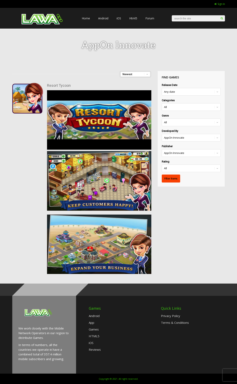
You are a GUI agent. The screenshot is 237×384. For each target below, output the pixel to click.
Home (86, 18)
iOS (119, 18)
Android (103, 18)
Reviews (95, 349)
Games (94, 329)
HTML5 (94, 336)
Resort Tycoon (59, 85)
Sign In (220, 4)
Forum (149, 18)
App (91, 323)
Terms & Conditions (175, 323)
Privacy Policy (170, 316)
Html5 (133, 18)
